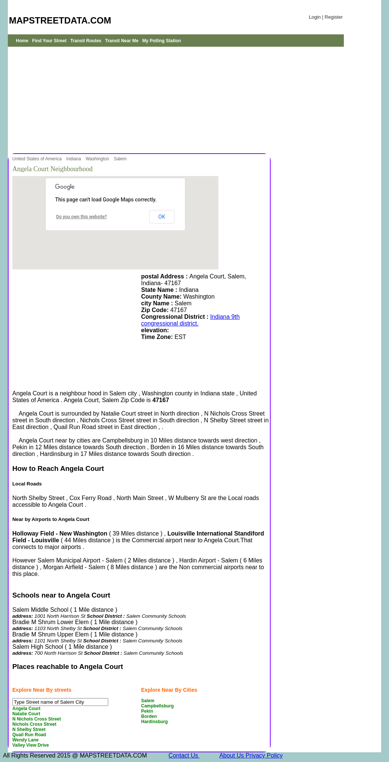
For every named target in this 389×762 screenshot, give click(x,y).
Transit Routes (85, 40)
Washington (97, 158)
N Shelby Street (29, 729)
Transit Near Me (122, 40)
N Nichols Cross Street (36, 719)
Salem (121, 158)
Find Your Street (49, 40)
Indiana (74, 158)
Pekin (147, 711)
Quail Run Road (29, 734)
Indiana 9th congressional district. (190, 320)
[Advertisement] (138, 99)
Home (22, 40)
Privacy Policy (264, 755)
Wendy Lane (25, 740)
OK (161, 217)
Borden (149, 716)
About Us (232, 755)
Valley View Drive (30, 745)
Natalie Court (26, 713)
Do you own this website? (81, 216)
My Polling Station (161, 40)
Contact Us (184, 755)
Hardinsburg (154, 721)
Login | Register (326, 17)
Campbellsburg (157, 706)
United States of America (37, 158)
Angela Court (26, 708)
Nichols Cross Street (34, 724)
